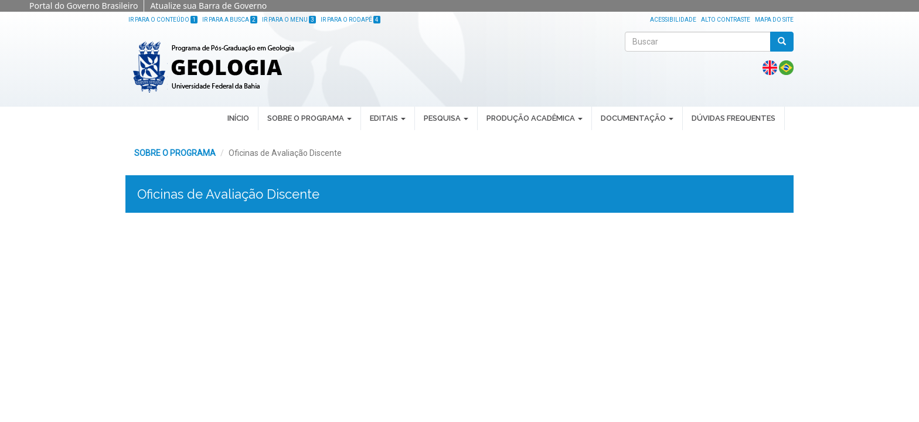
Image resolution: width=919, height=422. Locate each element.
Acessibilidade (673, 19)
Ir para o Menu (289, 19)
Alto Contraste (725, 19)
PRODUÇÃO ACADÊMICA (534, 118)
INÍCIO (238, 118)
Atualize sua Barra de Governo (208, 5)
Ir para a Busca (229, 19)
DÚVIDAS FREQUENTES (733, 118)
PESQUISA (446, 118)
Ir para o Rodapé (350, 19)
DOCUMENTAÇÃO (637, 118)
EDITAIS (388, 118)
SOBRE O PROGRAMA (309, 118)
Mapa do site (774, 19)
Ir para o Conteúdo (163, 19)
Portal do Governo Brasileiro (83, 5)
